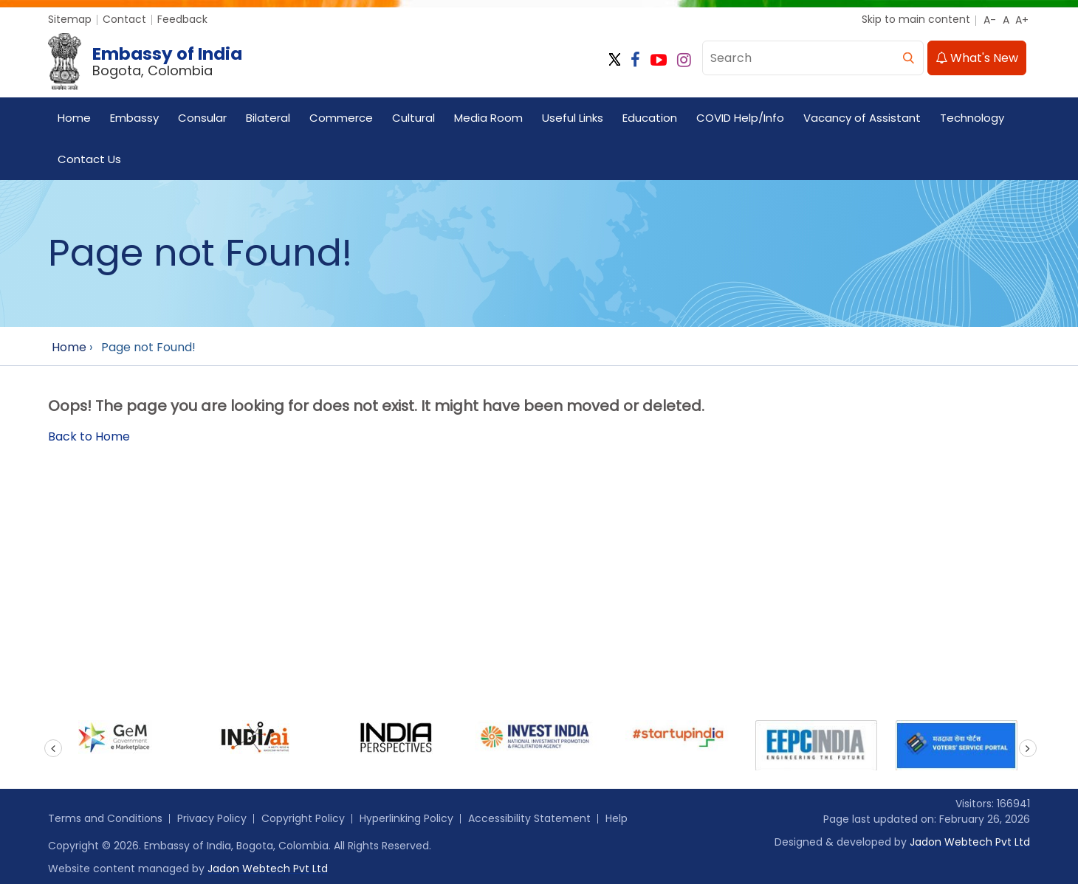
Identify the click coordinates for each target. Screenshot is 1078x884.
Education (649, 117)
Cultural (413, 117)
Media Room (488, 117)
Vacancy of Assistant (862, 117)
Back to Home (89, 436)
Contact (124, 19)
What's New (976, 57)
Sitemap (70, 19)
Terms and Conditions (105, 818)
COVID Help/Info (740, 117)
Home (74, 117)
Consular (202, 117)
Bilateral (268, 117)
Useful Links (572, 117)
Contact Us (89, 159)
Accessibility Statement (529, 818)
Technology (972, 117)
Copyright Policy (303, 818)
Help (616, 818)
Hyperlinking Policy (406, 818)
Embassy (134, 117)
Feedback (182, 19)
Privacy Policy (212, 818)
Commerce (341, 117)
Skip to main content (916, 19)
